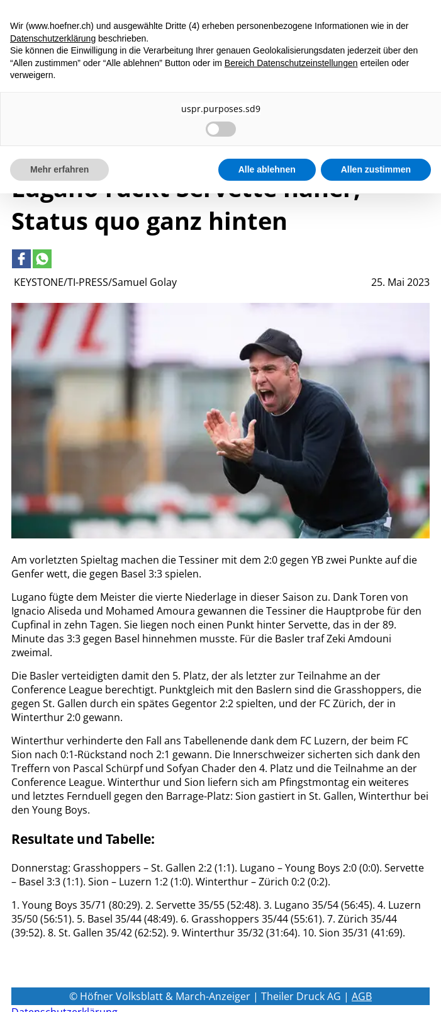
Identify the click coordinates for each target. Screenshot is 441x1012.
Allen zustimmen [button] (376, 169)
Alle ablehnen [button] (267, 169)
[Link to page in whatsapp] (42, 258)
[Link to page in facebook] (21, 258)
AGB (362, 996)
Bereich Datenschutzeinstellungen (291, 63)
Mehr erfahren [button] (59, 169)
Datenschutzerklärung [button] (53, 38)
